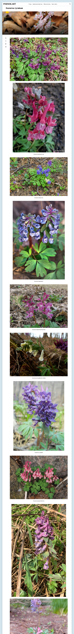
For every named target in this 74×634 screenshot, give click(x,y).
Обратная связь (47, 4)
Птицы (30, 4)
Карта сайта (54, 4)
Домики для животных (37, 4)
